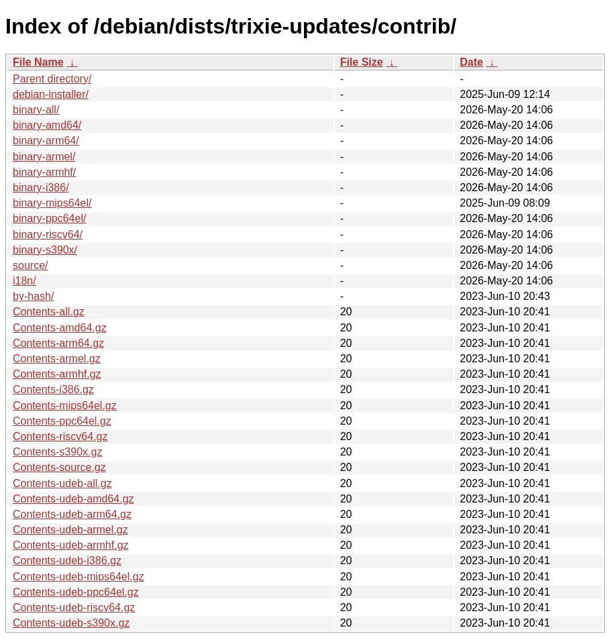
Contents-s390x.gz (57, 452)
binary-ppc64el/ (49, 218)
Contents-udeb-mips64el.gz (78, 576)
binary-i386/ (41, 187)
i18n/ (24, 280)
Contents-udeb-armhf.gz (71, 545)
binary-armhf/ (44, 172)
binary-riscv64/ (48, 234)
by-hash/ (33, 296)
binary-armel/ (44, 156)
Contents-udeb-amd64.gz (73, 498)
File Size (361, 62)
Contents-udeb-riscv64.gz (74, 607)
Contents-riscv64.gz (60, 436)
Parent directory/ (52, 79)
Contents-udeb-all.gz (62, 483)
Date (471, 62)
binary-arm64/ (46, 140)
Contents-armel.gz (57, 358)
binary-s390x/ (45, 250)
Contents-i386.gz (53, 389)
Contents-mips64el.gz (65, 405)
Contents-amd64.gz (60, 327)
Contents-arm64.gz (58, 343)
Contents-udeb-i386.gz (67, 560)
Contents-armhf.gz (57, 374)
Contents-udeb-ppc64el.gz (76, 592)
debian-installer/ (51, 94)
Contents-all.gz (49, 311)
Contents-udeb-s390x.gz (71, 623)
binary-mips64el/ (52, 203)
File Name (38, 62)
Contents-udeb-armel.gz (70, 529)
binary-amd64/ (47, 125)
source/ (30, 265)
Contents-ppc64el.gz (62, 421)
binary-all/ (36, 109)
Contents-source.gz (59, 467)
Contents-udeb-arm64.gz (72, 514)
